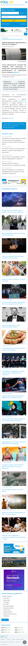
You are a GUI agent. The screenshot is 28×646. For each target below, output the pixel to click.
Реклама (8, 639)
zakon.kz (11, 118)
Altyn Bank (6, 598)
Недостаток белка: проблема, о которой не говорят (14, 271)
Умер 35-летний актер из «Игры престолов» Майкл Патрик (14, 317)
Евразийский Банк (9, 608)
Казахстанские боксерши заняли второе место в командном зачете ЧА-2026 (14, 294)
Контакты (14, 639)
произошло (22, 101)
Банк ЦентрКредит (9, 606)
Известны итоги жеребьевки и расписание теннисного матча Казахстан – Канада (14, 528)
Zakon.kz (16, 72)
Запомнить (23, 24)
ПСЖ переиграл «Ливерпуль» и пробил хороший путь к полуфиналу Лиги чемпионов (14, 364)
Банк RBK (6, 604)
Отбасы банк (7, 610)
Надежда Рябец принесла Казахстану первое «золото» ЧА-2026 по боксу (14, 388)
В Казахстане (5, 38)
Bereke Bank (7, 600)
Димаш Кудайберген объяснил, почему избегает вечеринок (14, 225)
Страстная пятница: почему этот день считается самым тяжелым (14, 248)
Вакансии (18, 641)
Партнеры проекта (20, 639)
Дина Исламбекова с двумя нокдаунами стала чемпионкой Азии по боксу (14, 411)
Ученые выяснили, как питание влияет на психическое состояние (14, 340)
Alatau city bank (8, 596)
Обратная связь (4, 644)
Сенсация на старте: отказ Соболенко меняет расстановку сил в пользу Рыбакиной (14, 458)
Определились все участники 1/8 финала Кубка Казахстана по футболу (14, 434)
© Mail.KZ (3, 639)
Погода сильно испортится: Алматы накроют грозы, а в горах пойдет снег (14, 202)
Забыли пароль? (5, 24)
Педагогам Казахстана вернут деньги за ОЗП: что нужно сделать (14, 504)
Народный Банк (8, 612)
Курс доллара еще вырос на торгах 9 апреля (14, 481)
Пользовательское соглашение (7, 641)
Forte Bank (6, 602)
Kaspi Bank (6, 616)
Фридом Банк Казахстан (10, 614)
